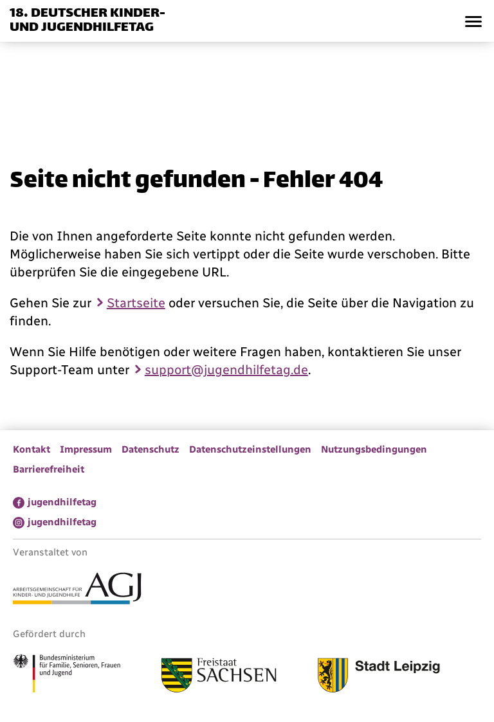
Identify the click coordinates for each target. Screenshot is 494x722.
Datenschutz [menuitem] (150, 449)
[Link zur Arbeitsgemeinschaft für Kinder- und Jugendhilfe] (77, 590)
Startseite (136, 303)
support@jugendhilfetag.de (226, 369)
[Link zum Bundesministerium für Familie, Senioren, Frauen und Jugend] (66, 675)
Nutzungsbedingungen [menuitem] (374, 449)
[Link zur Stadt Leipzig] (379, 677)
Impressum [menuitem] (86, 449)
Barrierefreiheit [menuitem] (48, 469)
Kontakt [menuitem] (31, 449)
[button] (473, 21)
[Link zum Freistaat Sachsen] (219, 677)
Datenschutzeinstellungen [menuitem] (250, 449)
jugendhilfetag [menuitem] (62, 502)
